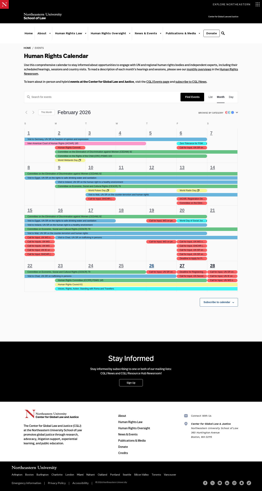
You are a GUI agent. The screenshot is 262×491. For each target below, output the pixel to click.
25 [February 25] (121, 265)
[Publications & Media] (199, 33)
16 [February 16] (60, 210)
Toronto (156, 474)
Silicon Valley (141, 474)
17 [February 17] (90, 210)
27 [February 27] (182, 265)
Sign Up (131, 382)
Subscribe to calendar (217, 302)
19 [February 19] (151, 210)
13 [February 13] (182, 167)
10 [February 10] (90, 167)
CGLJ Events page (157, 82)
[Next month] (33, 112)
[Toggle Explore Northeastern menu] (236, 4)
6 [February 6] (181, 132)
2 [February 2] (59, 132)
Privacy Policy (57, 483)
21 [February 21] (212, 210)
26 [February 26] (151, 265)
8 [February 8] (28, 167)
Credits (123, 453)
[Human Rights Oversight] (129, 33)
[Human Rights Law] (85, 33)
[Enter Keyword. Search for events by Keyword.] (102, 97)
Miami (80, 474)
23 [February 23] (60, 265)
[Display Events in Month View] (221, 97)
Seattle (127, 474)
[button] (230, 112)
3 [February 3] (89, 132)
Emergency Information (26, 483)
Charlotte (57, 474)
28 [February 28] (212, 265)
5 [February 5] (150, 132)
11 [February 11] (121, 167)
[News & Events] (160, 33)
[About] (49, 33)
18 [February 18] (121, 210)
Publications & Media (181, 33)
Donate (211, 33)
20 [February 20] (182, 210)
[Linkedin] (227, 483)
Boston (29, 474)
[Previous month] (26, 112)
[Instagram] (234, 483)
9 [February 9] (59, 167)
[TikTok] (249, 483)
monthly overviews (199, 69)
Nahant (90, 474)
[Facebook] (205, 483)
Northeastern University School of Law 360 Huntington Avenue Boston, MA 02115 (214, 430)
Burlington (43, 474)
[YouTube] (220, 483)
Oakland (102, 474)
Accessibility (80, 483)
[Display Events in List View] (211, 97)
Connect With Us (201, 415)
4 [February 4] (120, 132)
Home (29, 33)
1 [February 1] (28, 132)
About (41, 33)
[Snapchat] (241, 483)
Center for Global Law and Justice (211, 14)
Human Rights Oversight (108, 33)
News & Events (146, 33)
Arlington (17, 474)
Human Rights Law (68, 33)
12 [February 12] (151, 167)
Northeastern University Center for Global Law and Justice (52, 414)
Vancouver (170, 474)
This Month (46, 112)
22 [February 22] (29, 265)
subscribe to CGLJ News (191, 82)
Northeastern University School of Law (43, 16)
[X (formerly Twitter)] (212, 483)
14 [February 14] (212, 167)
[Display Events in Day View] (231, 97)
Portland (115, 474)
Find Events (192, 97)
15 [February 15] (29, 210)
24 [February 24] (90, 265)
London (70, 474)
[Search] (223, 33)
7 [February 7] (211, 132)
